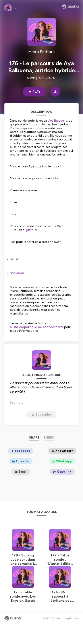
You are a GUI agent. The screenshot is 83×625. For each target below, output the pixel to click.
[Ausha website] (70, 6)
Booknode (17, 273)
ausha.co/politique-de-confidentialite (37, 327)
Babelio (15, 259)
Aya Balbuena (57, 121)
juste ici (31, 230)
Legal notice (72, 618)
